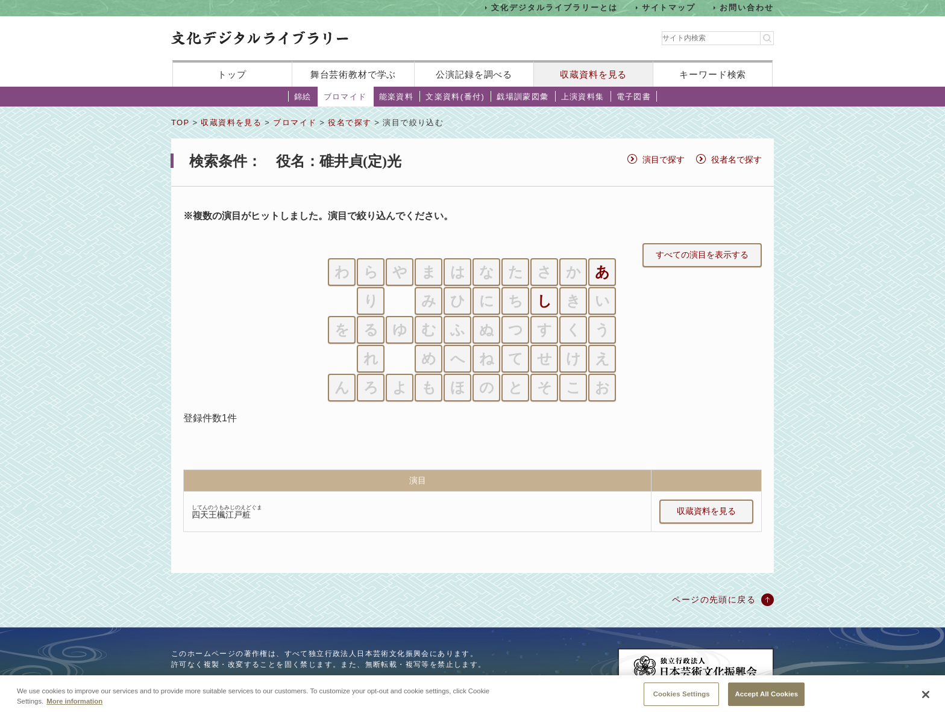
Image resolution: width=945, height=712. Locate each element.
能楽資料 (396, 96)
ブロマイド (345, 96)
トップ (232, 74)
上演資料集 (582, 96)
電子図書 (634, 96)
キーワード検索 (712, 74)
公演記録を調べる (474, 74)
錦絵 (303, 96)
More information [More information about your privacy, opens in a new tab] (74, 707)
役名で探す (349, 122)
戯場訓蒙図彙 (522, 96)
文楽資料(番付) (455, 96)
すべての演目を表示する (702, 254)
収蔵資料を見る (593, 74)
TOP (180, 122)
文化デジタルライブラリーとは (554, 7)
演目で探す (663, 159)
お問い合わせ (747, 7)
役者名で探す (736, 159)
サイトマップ (669, 7)
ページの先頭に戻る (714, 599)
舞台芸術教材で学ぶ (353, 74)
